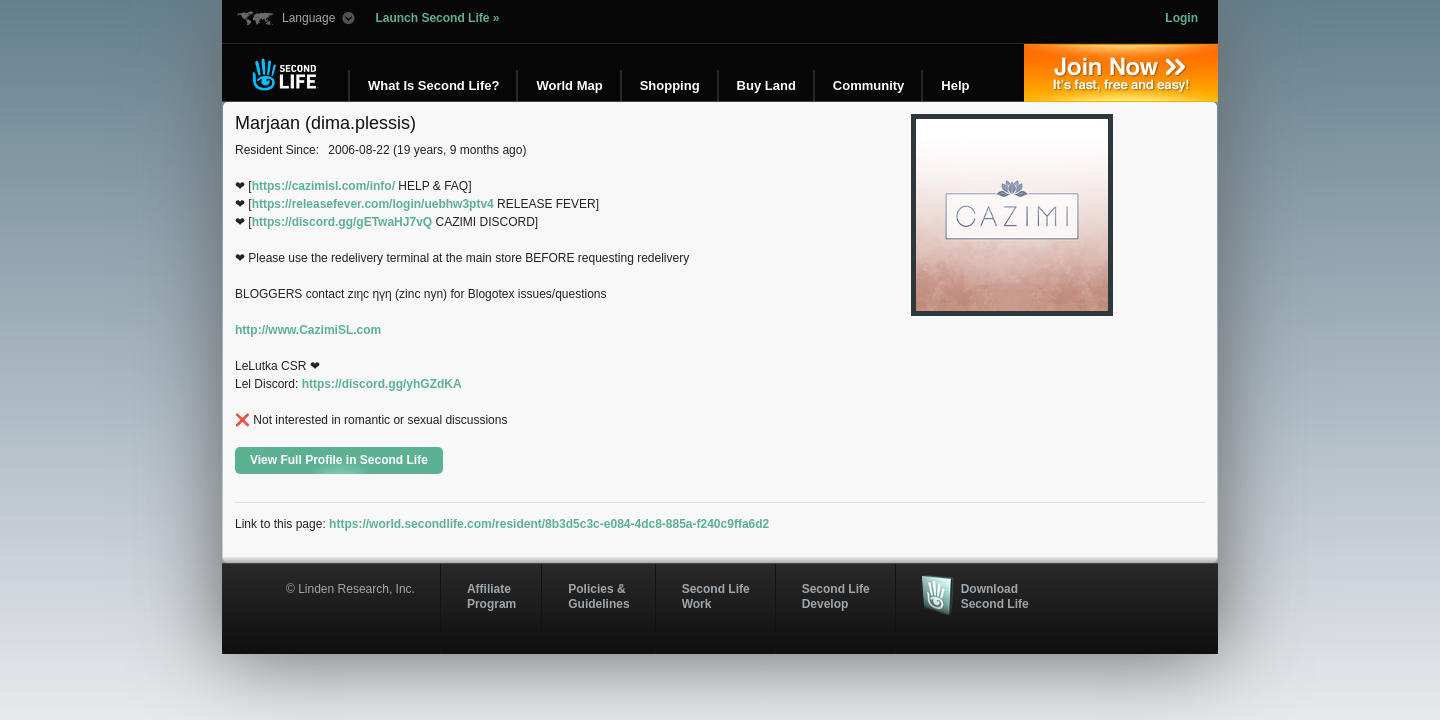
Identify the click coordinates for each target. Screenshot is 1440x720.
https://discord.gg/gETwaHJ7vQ (342, 222)
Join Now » (1121, 73)
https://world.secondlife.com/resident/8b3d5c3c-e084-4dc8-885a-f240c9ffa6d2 (549, 524)
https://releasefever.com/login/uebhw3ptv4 (373, 204)
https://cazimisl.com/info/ (323, 186)
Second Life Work (716, 596)
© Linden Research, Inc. (350, 589)
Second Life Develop (836, 596)
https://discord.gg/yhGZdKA (382, 384)
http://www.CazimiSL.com (308, 330)
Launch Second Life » (437, 18)
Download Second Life (995, 596)
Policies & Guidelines (598, 596)
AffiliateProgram (491, 596)
